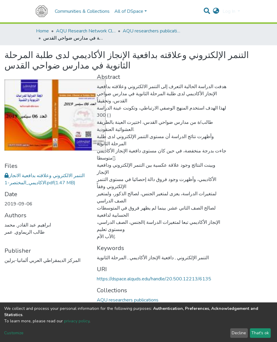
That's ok (260, 333)
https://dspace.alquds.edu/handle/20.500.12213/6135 (154, 279)
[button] (216, 11)
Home (42, 31)
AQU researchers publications (152, 31)
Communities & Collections (82, 11)
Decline (239, 333)
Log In (229, 11)
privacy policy (76, 321)
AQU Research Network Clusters (86, 31)
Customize (14, 333)
